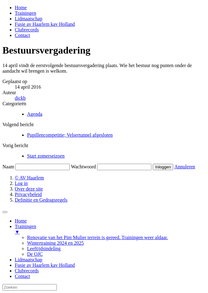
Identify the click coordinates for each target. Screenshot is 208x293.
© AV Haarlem (29, 177)
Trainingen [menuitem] (110, 229)
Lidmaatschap (28, 18)
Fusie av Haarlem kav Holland (45, 24)
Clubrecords (27, 29)
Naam (8, 166)
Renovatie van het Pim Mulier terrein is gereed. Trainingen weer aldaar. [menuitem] (97, 237)
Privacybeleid (28, 194)
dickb (20, 98)
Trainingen (25, 13)
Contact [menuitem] (22, 276)
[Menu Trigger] (4, 212)
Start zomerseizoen (46, 156)
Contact (22, 35)
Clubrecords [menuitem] (27, 270)
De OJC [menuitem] (35, 254)
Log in (21, 183)
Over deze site (29, 188)
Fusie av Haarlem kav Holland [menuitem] (45, 265)
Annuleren (185, 166)
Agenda (34, 114)
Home (21, 7)
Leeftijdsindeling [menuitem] (44, 248)
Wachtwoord (83, 166)
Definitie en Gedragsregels (41, 200)
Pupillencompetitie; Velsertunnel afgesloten (70, 135)
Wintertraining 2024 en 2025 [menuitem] (55, 243)
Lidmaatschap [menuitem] (28, 259)
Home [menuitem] (21, 220)
